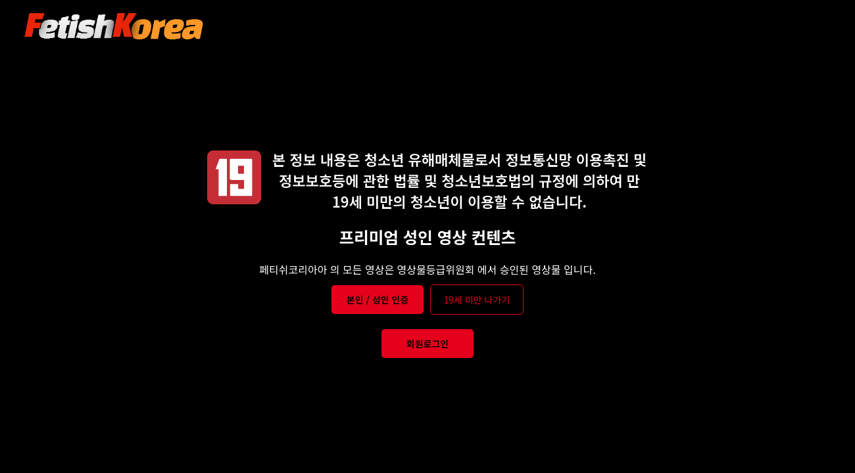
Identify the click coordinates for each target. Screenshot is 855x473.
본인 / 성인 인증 (378, 299)
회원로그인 (427, 343)
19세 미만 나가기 (477, 299)
